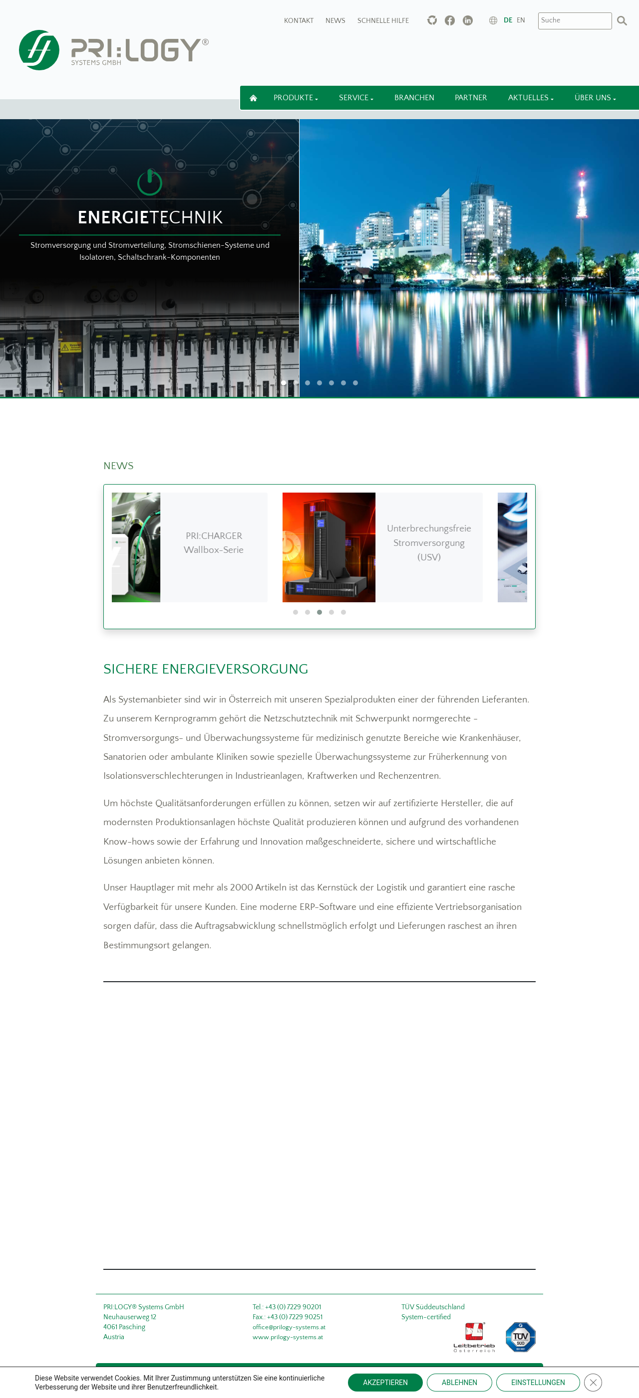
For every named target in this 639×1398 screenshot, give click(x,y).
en (521, 20)
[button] (296, 612)
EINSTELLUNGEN (538, 1383)
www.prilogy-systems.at (288, 1337)
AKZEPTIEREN (385, 1383)
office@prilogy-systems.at (289, 1327)
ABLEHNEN (459, 1383)
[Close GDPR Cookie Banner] (593, 1383)
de (508, 20)
